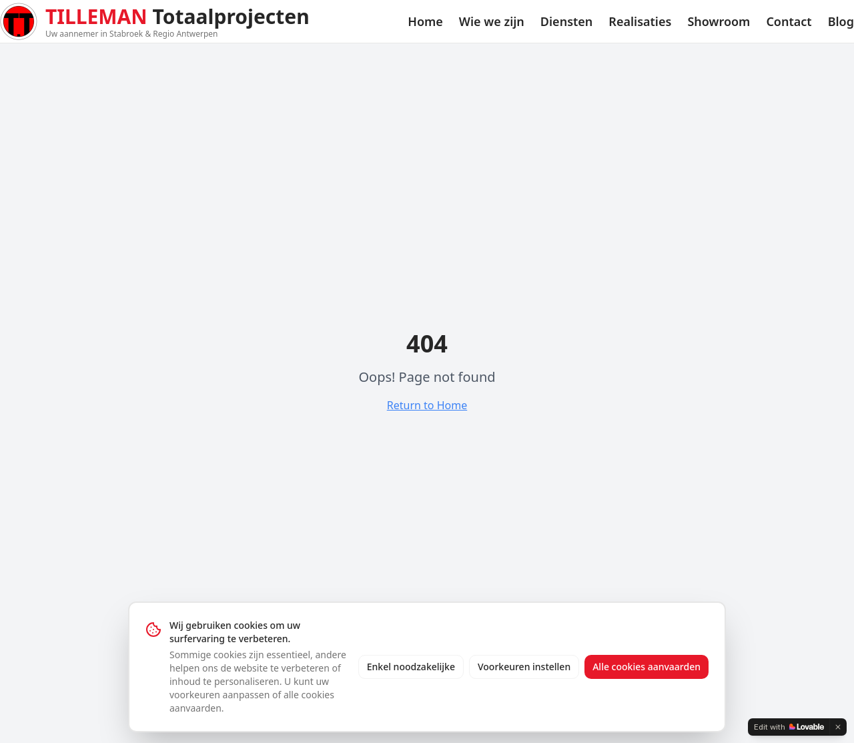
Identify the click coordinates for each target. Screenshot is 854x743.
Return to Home (427, 405)
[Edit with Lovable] (789, 727)
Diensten (566, 21)
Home (425, 21)
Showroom (718, 21)
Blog (841, 21)
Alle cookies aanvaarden (646, 666)
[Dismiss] (838, 727)
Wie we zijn (491, 21)
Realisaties (639, 21)
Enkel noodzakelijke (411, 666)
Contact (788, 21)
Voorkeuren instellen (524, 666)
